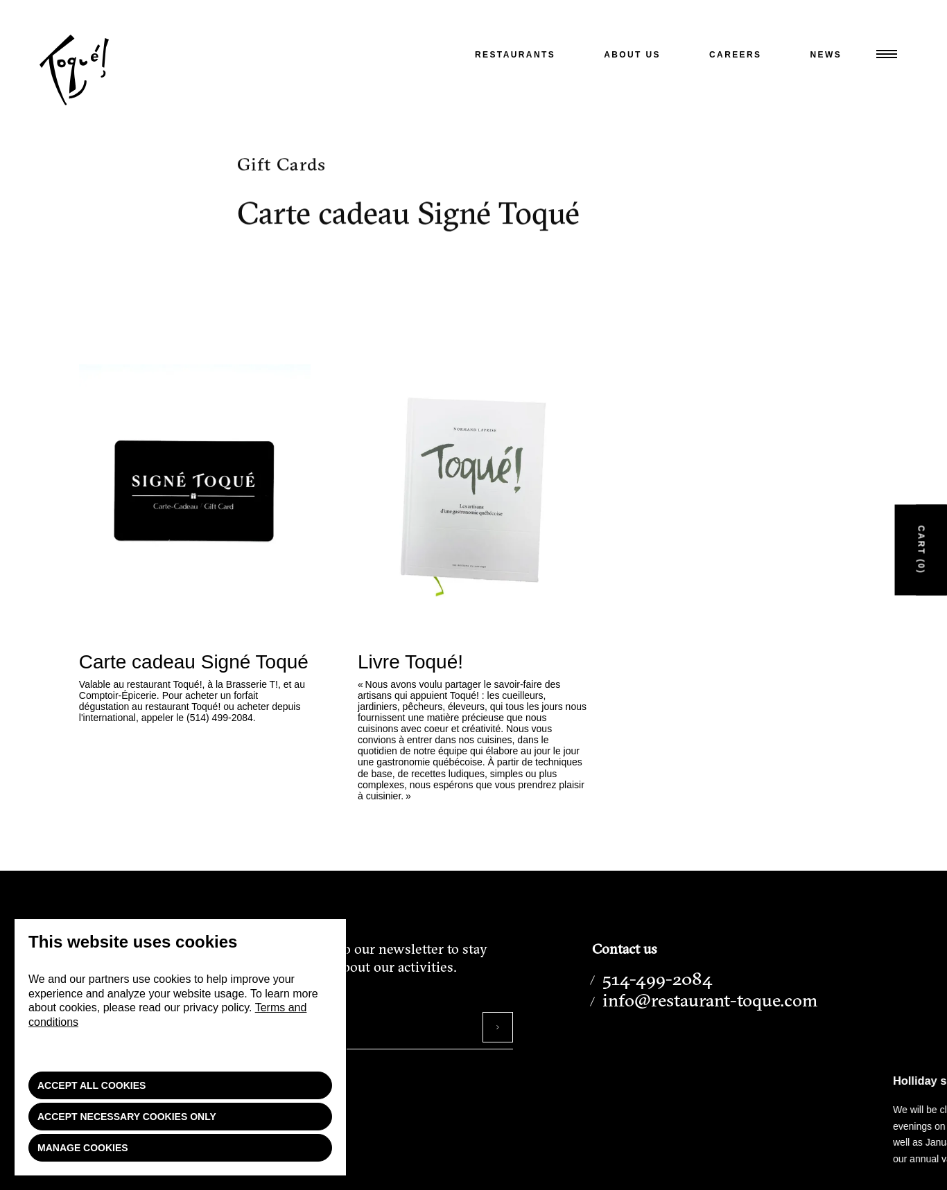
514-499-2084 (657, 979)
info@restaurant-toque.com (709, 1000)
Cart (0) (921, 549)
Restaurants (515, 55)
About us (632, 55)
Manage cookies (82, 1147)
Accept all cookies (91, 1085)
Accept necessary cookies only (126, 1116)
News (826, 55)
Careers (735, 55)
